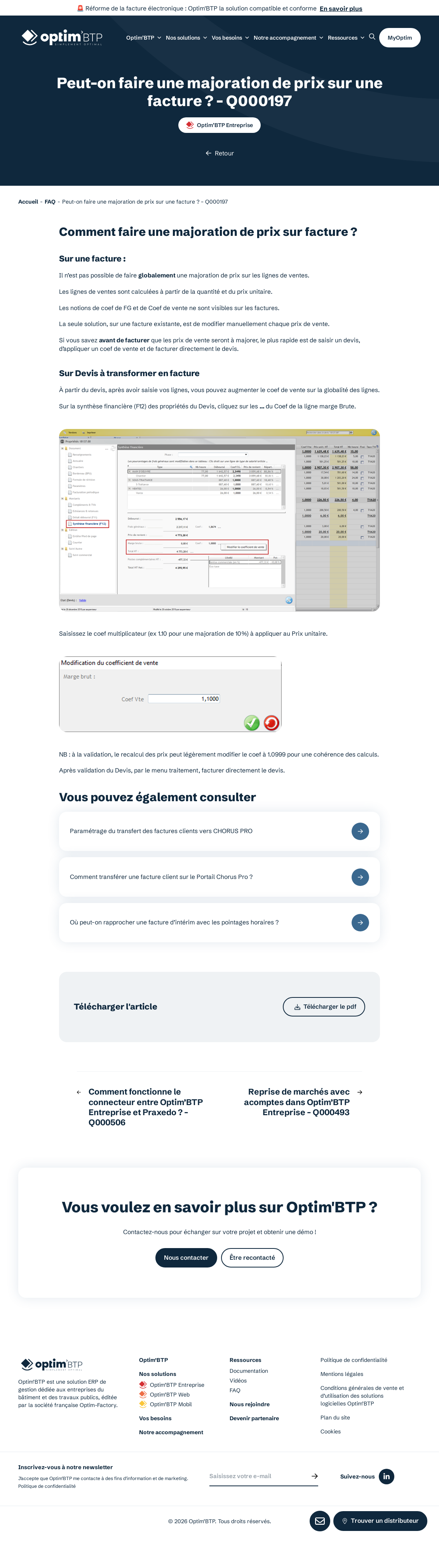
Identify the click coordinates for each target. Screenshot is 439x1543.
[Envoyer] (314, 1476)
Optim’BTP (153, 1359)
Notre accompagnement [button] (289, 37)
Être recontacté (252, 1257)
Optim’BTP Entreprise (219, 125)
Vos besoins (155, 1418)
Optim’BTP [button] (144, 37)
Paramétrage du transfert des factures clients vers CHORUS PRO (219, 831)
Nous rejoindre (250, 1404)
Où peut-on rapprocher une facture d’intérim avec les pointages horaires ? (219, 922)
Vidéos (238, 1380)
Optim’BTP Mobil (165, 1404)
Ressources (346, 37)
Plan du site (335, 1417)
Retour (220, 153)
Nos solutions (157, 1373)
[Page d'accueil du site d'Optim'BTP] (62, 37)
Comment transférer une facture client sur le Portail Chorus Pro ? (219, 877)
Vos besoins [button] (231, 37)
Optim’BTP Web (164, 1394)
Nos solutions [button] (187, 37)
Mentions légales (342, 1373)
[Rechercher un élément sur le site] (372, 36)
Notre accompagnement (171, 1432)
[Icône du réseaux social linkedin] (386, 1476)
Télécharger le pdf (325, 1006)
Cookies (331, 1431)
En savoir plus (341, 8)
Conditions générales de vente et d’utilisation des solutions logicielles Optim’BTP (362, 1395)
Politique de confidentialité (354, 1359)
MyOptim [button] (400, 37)
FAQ (235, 1390)
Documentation (249, 1370)
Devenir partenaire (254, 1418)
